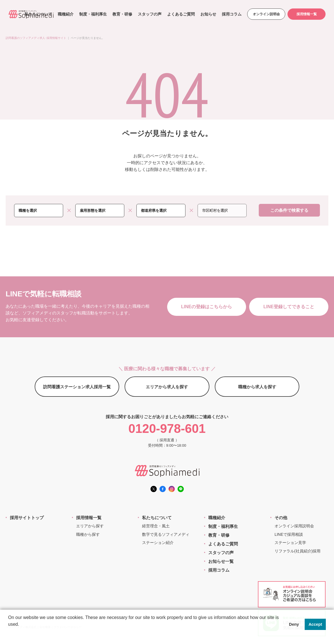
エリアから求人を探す (167, 386)
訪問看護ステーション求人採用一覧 (77, 386)
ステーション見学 (290, 542)
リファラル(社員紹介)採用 (297, 551)
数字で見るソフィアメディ (165, 534)
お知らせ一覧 (221, 561)
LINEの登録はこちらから (206, 306)
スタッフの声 (150, 14)
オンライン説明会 (266, 14)
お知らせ (208, 14)
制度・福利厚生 (93, 14)
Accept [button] (315, 624)
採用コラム (232, 14)
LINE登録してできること (289, 306)
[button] (9, 632)
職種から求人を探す (257, 386)
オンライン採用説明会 (294, 526)
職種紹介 (66, 14)
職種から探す (88, 534)
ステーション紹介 (158, 542)
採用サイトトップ (27, 517)
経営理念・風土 (156, 526)
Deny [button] (294, 624)
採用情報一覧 (307, 14)
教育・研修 (122, 14)
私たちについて (157, 517)
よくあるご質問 (181, 14)
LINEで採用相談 (289, 534)
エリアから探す (90, 526)
